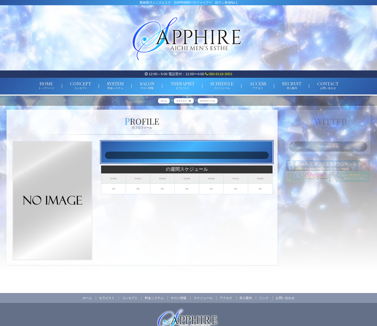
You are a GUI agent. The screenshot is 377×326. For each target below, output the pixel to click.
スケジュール (203, 298)
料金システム (154, 298)
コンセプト (130, 298)
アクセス (226, 298)
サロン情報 (178, 298)
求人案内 (245, 298)
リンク (264, 298)
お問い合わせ (285, 298)
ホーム (87, 298)
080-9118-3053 (218, 74)
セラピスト (107, 298)
